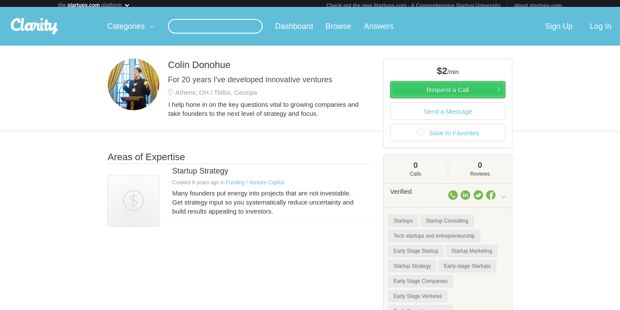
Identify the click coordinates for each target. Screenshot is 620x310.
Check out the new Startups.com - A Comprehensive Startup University (413, 6)
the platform (94, 5)
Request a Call (448, 93)
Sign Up (559, 29)
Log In (600, 29)
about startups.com (538, 6)
